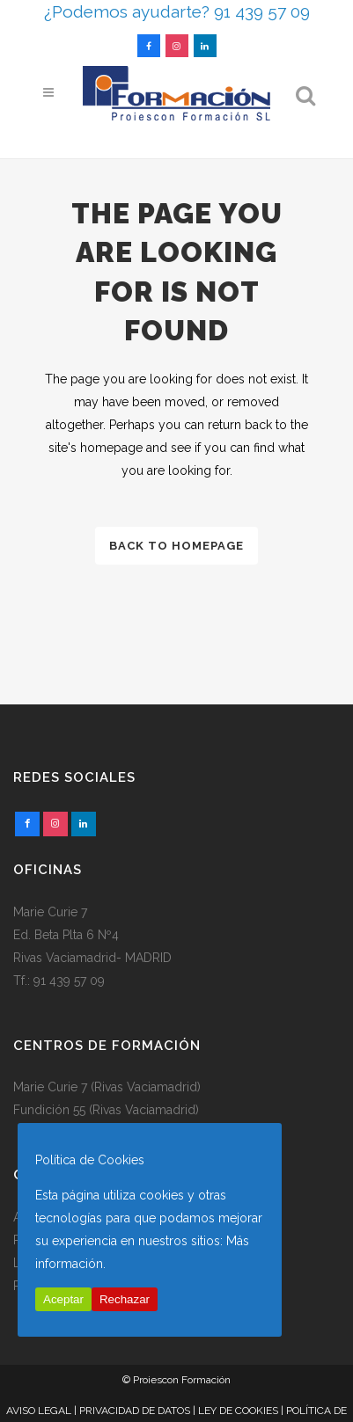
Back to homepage (176, 545)
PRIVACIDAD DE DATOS (134, 1410)
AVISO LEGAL (38, 1410)
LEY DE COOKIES (238, 1410)
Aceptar (63, 1299)
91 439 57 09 (69, 981)
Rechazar (124, 1299)
